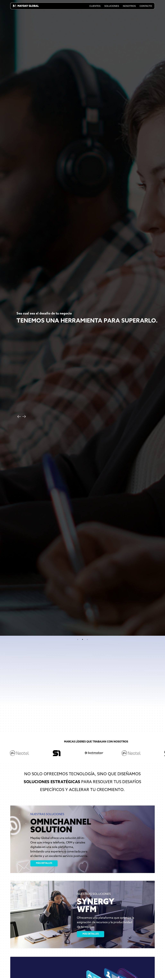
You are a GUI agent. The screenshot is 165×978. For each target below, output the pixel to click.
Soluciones (111, 6)
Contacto (146, 6)
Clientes (94, 6)
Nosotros (129, 6)
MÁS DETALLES (44, 863)
